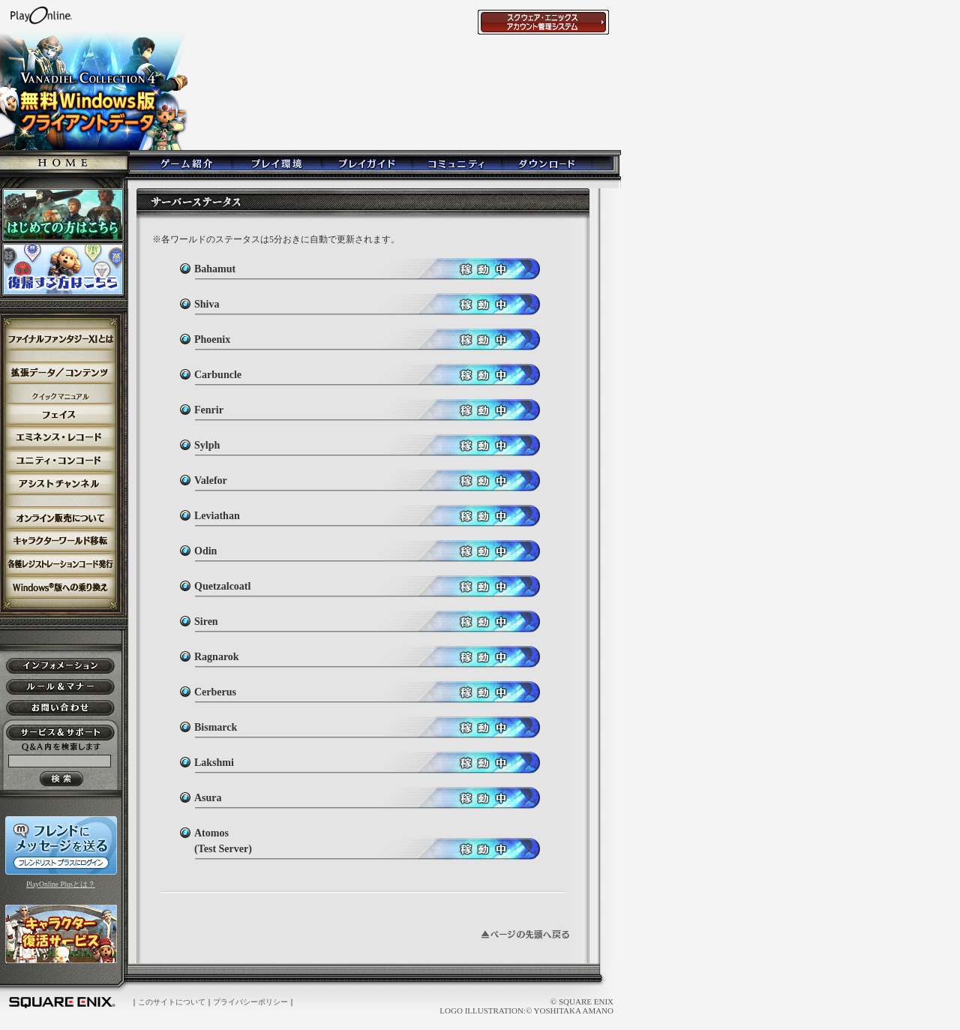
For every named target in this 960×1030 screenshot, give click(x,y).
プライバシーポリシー (250, 1002)
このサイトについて (172, 1002)
